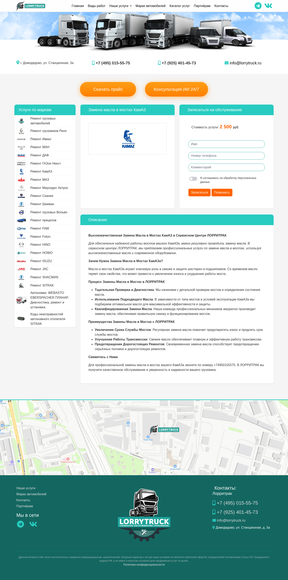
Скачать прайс (108, 89)
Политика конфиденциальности (144, 564)
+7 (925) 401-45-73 (177, 63)
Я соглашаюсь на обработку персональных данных (222, 180)
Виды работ (96, 6)
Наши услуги (25, 488)
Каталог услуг (180, 6)
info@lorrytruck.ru (243, 63)
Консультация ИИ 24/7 (176, 89)
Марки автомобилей (151, 6)
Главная (78, 6)
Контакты (221, 6)
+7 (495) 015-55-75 (111, 63)
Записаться (199, 192)
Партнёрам (202, 6)
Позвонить (222, 192)
